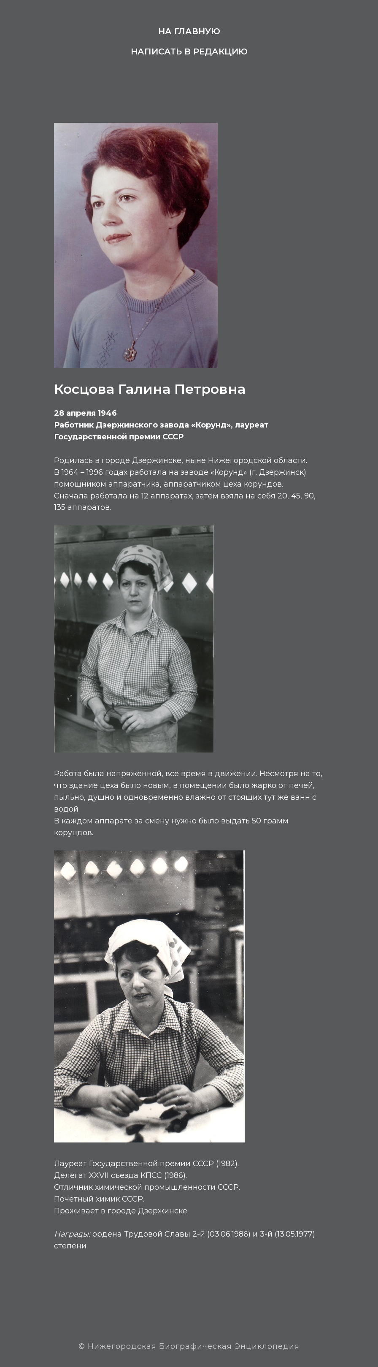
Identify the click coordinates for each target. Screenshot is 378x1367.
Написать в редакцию (189, 51)
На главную (189, 31)
